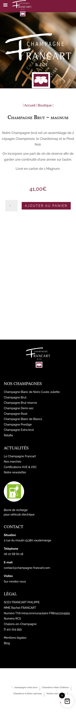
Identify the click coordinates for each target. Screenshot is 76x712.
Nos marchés (12, 461)
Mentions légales (15, 637)
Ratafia (8, 435)
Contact (13, 526)
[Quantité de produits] (11, 205)
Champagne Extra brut (19, 429)
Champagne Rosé (15, 413)
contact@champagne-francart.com (27, 567)
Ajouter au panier (46, 206)
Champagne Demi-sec (19, 408)
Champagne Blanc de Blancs (23, 419)
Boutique (45, 105)
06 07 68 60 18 (13, 554)
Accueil (29, 105)
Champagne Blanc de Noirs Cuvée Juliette (32, 392)
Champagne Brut (15, 397)
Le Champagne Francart (20, 456)
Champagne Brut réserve (20, 402)
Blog (7, 643)
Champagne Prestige (18, 424)
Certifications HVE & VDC (20, 467)
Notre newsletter (15, 472)
